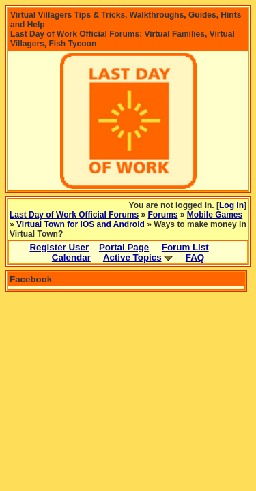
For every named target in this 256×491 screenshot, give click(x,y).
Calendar (71, 257)
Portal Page (124, 247)
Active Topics (132, 257)
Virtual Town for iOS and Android (80, 224)
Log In (231, 205)
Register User (59, 247)
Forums (163, 215)
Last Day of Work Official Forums (74, 215)
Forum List (185, 247)
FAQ (195, 257)
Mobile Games (214, 215)
